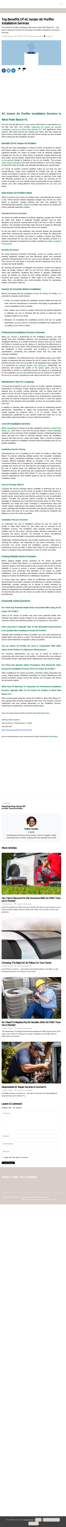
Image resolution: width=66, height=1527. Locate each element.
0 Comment (49, 36)
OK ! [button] (38, 1520)
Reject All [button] (33, 1523)
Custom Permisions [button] (51, 1520)
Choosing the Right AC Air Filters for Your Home (26, 962)
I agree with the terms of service (16, 1157)
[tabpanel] (31, 52)
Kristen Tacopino (8, 36)
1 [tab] (31, 62)
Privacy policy (51, 1199)
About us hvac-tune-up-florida (33, 1199)
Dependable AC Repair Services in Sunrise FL (24, 1087)
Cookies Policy (29, 1520)
